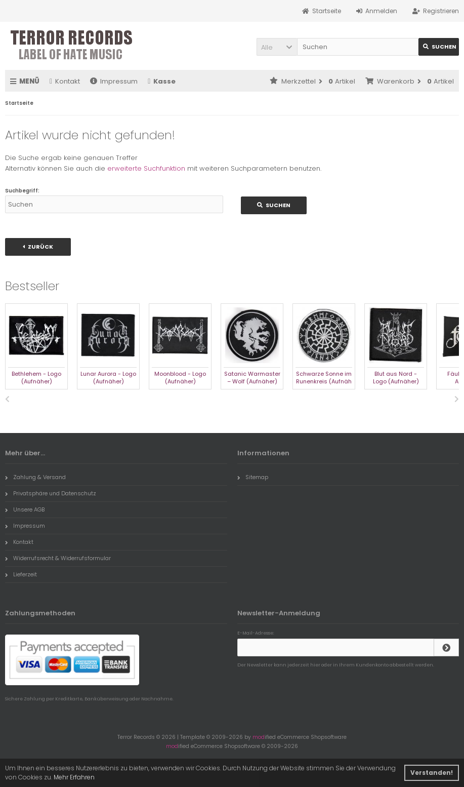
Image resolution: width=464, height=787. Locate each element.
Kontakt (65, 81)
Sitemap (252, 477)
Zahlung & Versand (35, 477)
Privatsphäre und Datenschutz (50, 493)
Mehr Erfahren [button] (74, 777)
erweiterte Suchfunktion (146, 168)
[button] (277, 47)
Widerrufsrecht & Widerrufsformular (58, 558)
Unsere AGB (25, 509)
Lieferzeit (21, 574)
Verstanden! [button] (431, 772)
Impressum (114, 81)
